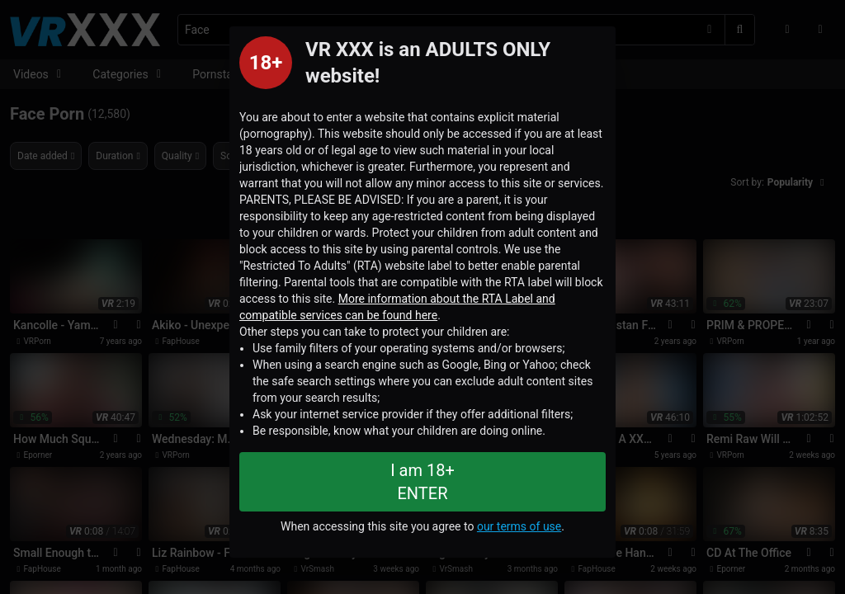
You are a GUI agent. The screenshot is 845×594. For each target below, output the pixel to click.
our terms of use (519, 526)
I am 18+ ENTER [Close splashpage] (422, 481)
